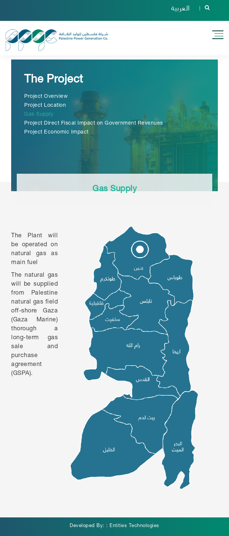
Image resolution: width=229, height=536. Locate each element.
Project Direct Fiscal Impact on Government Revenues (93, 123)
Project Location (45, 105)
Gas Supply (38, 114)
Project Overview (46, 96)
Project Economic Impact (56, 132)
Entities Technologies (134, 526)
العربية (180, 7)
